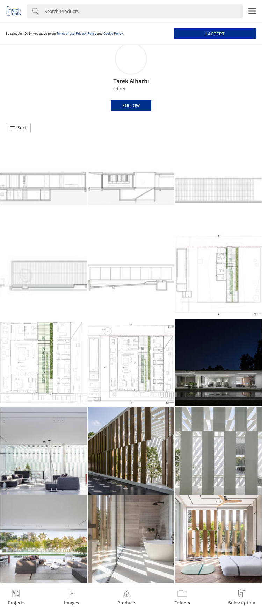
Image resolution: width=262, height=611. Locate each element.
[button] (18, 128)
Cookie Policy (113, 33)
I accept (215, 33)
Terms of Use (65, 33)
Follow (131, 105)
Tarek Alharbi (131, 81)
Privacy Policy (86, 33)
